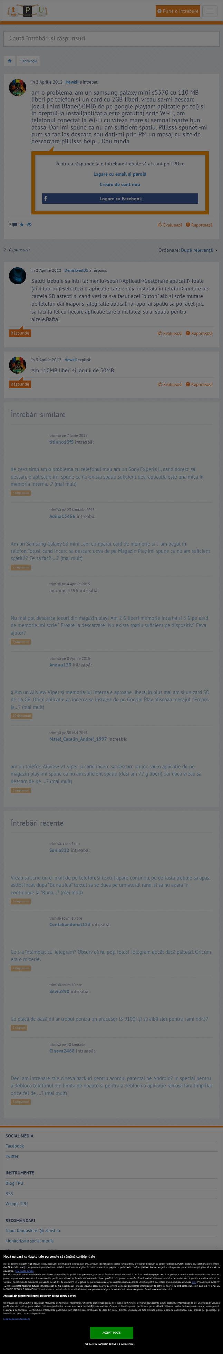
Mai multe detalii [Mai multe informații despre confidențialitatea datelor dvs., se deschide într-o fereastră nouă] (24, 1271)
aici (194, 1282)
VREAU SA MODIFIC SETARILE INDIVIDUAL (110, 1344)
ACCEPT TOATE (112, 1332)
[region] (111, 1302)
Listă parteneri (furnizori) (16, 1319)
